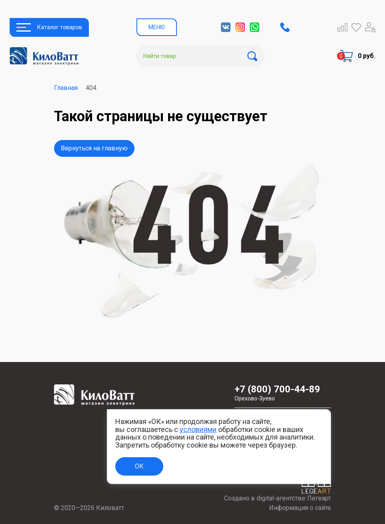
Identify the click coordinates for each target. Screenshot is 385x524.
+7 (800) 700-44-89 (283, 392)
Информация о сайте (300, 508)
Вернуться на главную (94, 148)
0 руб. (366, 56)
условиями (198, 429)
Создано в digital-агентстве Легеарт (277, 498)
